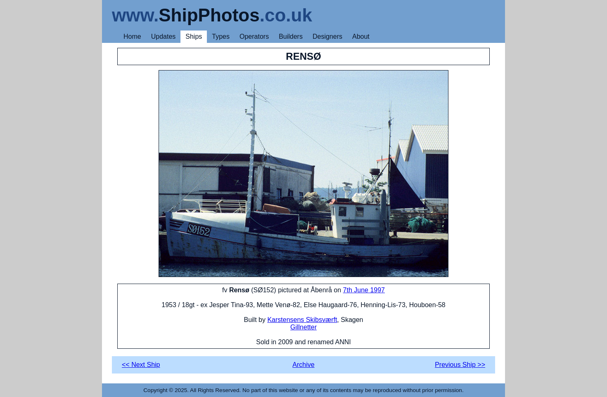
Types (221, 36)
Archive (303, 364)
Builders (291, 36)
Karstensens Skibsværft (302, 319)
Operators (254, 36)
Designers (327, 36)
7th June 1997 (364, 290)
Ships (193, 36)
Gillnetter (303, 327)
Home (132, 36)
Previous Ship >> (460, 364)
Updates (163, 36)
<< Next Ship (141, 364)
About (361, 36)
